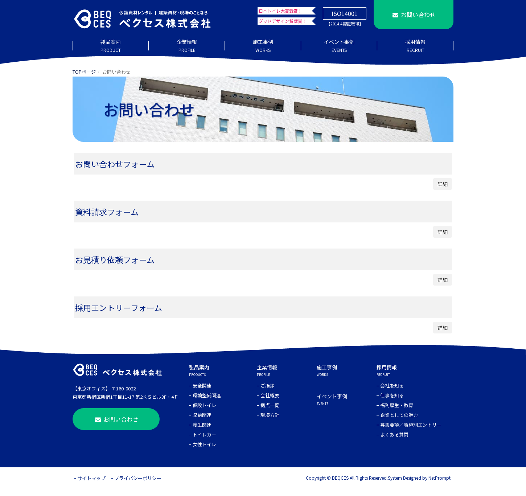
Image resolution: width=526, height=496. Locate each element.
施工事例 (263, 46)
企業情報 (187, 46)
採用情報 (415, 46)
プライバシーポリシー (137, 478)
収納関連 (202, 414)
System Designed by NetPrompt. (420, 478)
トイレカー (204, 434)
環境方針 (269, 414)
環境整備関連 (207, 395)
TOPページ (84, 71)
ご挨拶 (267, 385)
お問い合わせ (413, 14)
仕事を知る (392, 395)
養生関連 (202, 424)
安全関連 (202, 385)
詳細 (442, 184)
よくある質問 (394, 434)
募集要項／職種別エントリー (410, 424)
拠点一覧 (269, 405)
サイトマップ (91, 478)
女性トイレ (204, 444)
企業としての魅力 (399, 414)
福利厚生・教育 (396, 405)
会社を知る (392, 385)
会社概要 (269, 395)
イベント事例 (339, 46)
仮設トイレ (204, 405)
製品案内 (111, 46)
